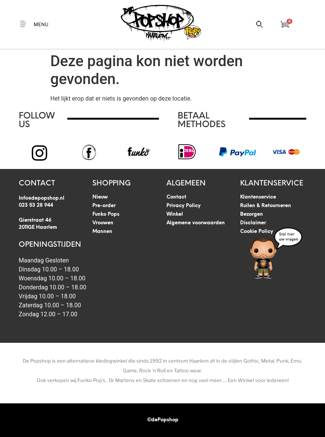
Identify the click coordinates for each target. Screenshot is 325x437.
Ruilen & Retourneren (265, 205)
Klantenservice (258, 197)
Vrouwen (102, 223)
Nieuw (100, 197)
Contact (176, 197)
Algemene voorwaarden (195, 223)
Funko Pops (105, 214)
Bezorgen (251, 214)
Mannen (102, 231)
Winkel (174, 214)
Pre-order (104, 205)
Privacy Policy (183, 205)
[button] (34, 24)
